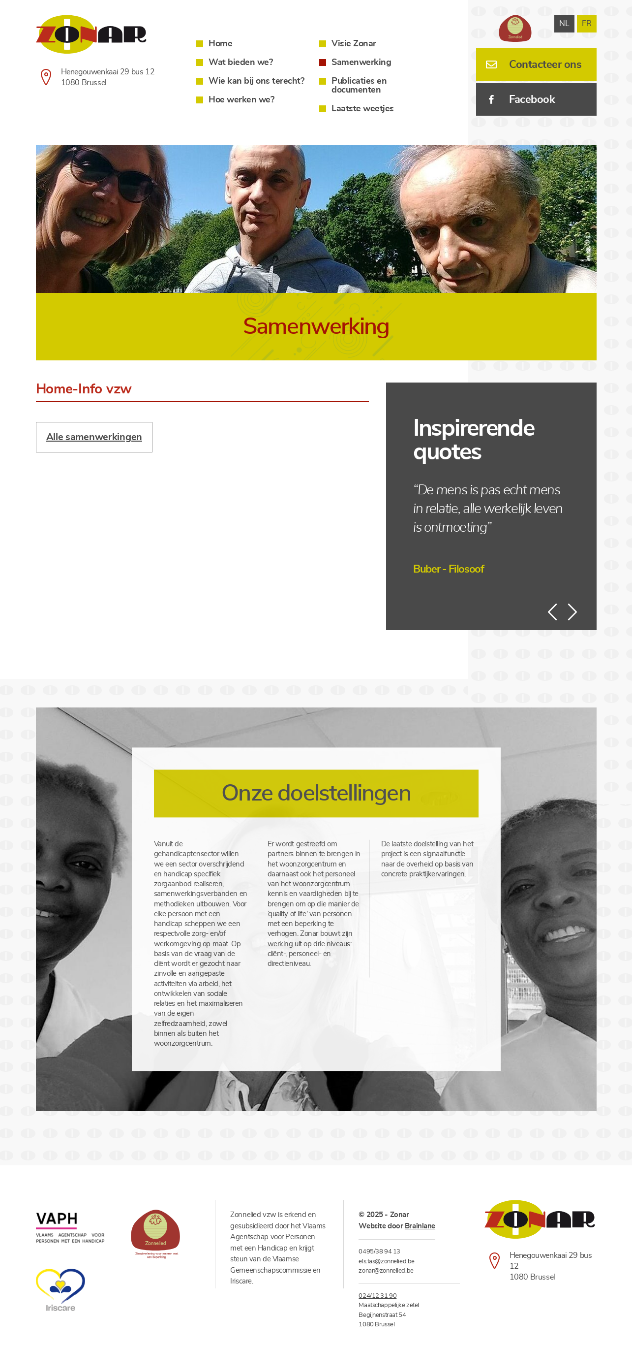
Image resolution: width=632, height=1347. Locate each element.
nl (564, 24)
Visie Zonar (353, 43)
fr (587, 24)
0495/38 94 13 (379, 1252)
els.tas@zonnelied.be (386, 1261)
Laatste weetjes (362, 108)
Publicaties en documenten (359, 86)
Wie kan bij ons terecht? (256, 81)
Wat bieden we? (240, 62)
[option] (316, 219)
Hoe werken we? (241, 100)
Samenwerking (361, 62)
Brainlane (420, 1226)
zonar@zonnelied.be (386, 1271)
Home (220, 43)
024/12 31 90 (377, 1296)
